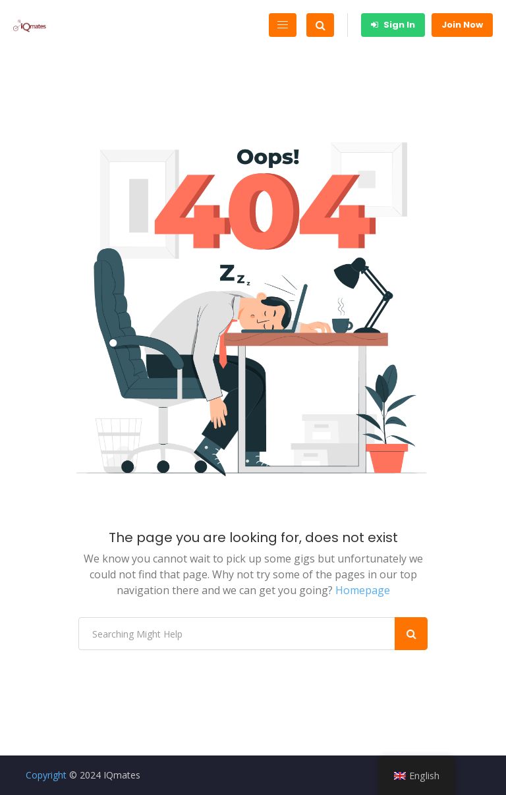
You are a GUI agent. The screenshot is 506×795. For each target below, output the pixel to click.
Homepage (362, 590)
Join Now (462, 24)
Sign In (393, 24)
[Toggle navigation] (282, 25)
